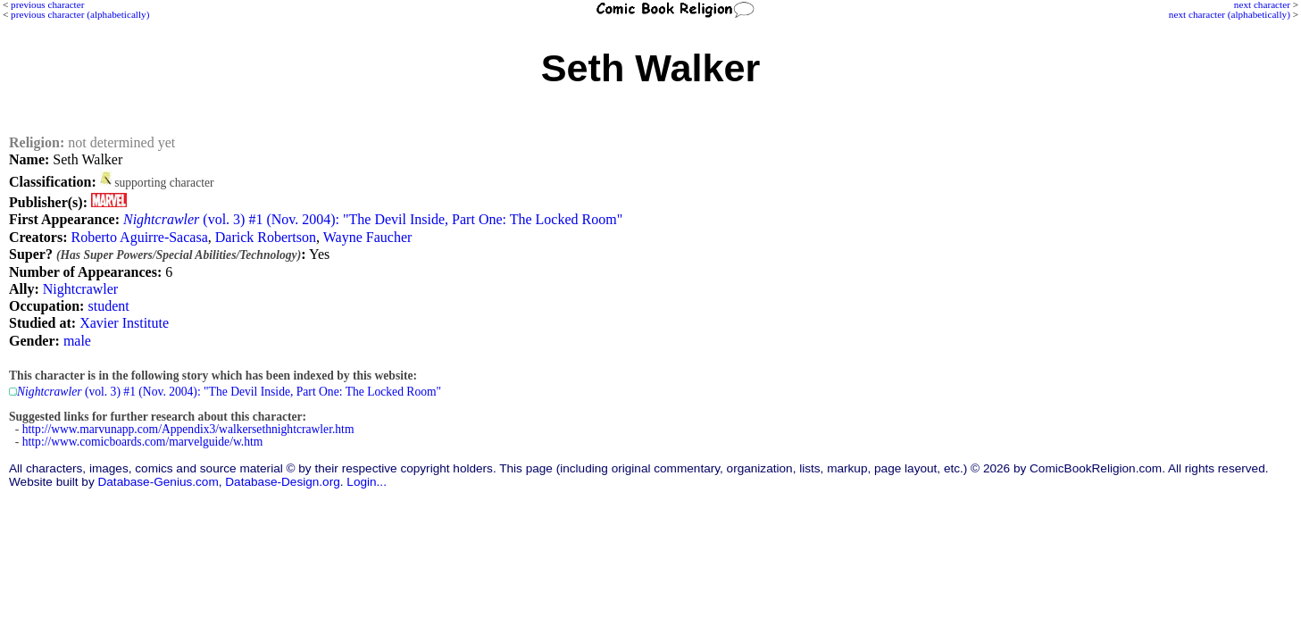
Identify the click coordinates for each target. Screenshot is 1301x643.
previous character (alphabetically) (80, 14)
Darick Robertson (265, 237)
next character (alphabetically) (1229, 14)
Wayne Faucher (368, 237)
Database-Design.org (282, 482)
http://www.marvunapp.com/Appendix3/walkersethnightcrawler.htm (188, 429)
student (108, 305)
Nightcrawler (80, 288)
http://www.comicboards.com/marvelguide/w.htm (142, 441)
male (77, 340)
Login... (366, 482)
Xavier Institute (124, 322)
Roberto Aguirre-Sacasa (139, 237)
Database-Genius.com (157, 482)
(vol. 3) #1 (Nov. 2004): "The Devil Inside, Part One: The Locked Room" (372, 219)
